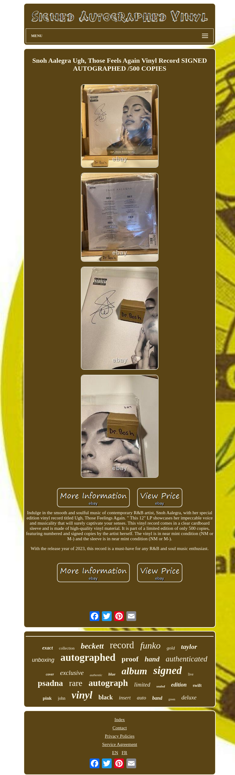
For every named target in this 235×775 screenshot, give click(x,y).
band (157, 698)
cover (50, 674)
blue (111, 674)
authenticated (186, 659)
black (106, 697)
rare (76, 683)
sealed (160, 686)
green (171, 699)
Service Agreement (119, 744)
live (190, 674)
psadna (50, 683)
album (134, 670)
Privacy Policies (119, 736)
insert (125, 698)
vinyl (82, 695)
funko (150, 645)
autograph (108, 683)
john (61, 698)
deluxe (189, 697)
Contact (120, 727)
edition (179, 685)
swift (197, 685)
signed (167, 670)
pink (47, 698)
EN (115, 752)
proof (130, 659)
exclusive (72, 672)
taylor (189, 646)
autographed (88, 657)
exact (47, 647)
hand (152, 659)
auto (141, 698)
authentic (96, 675)
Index (119, 719)
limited (142, 684)
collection (67, 648)
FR (124, 752)
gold (171, 648)
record (122, 645)
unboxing (43, 660)
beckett (92, 646)
